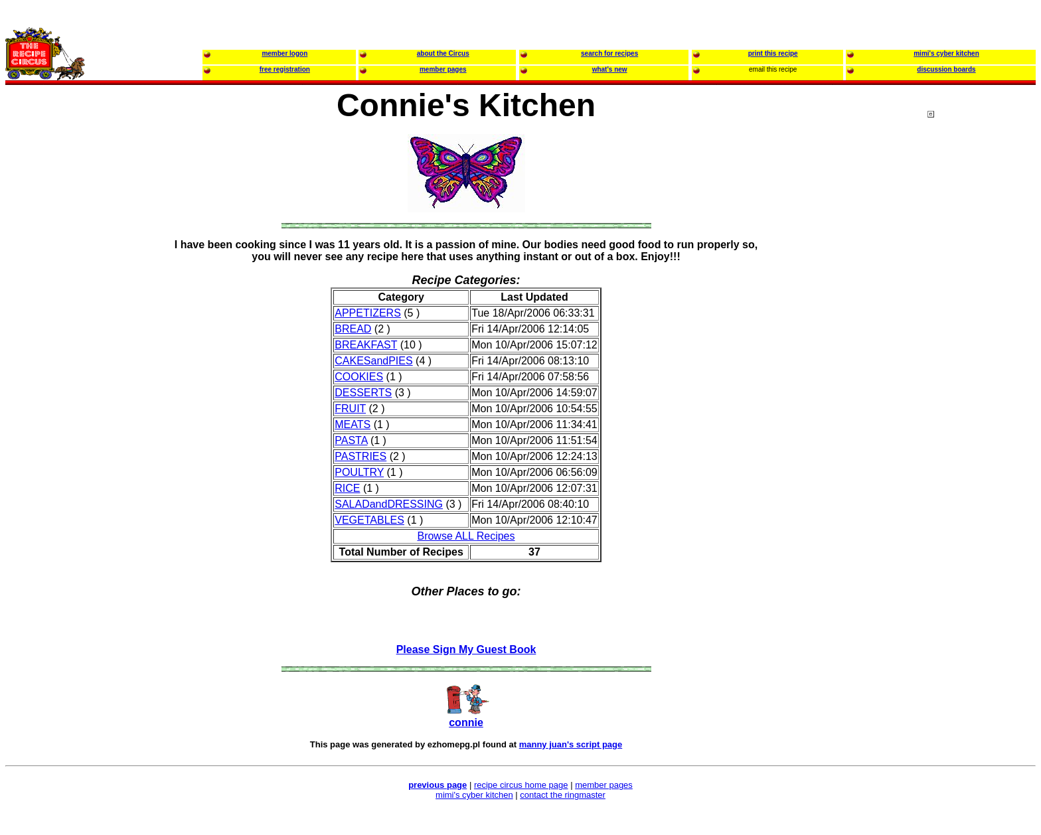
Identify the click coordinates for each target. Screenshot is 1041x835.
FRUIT (350, 408)
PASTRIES (360, 456)
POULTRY (359, 472)
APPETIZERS (368, 313)
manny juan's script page (571, 744)
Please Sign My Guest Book (466, 649)
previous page (437, 785)
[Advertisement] (980, 364)
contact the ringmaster (562, 795)
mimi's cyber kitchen (474, 795)
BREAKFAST (366, 344)
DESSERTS (363, 392)
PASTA (351, 440)
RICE (347, 488)
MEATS (352, 424)
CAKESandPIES (373, 360)
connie (466, 722)
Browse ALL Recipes (466, 536)
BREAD (353, 329)
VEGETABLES (369, 520)
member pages (604, 785)
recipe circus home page (521, 785)
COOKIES (359, 376)
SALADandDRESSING (389, 504)
